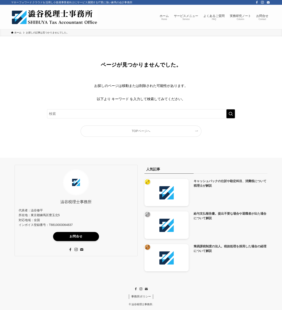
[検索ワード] (141, 113)
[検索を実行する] (230, 113)
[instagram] (262, 2)
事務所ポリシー (141, 296)
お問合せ (76, 236)
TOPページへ (141, 131)
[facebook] (257, 2)
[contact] (268, 2)
